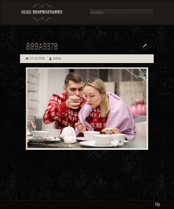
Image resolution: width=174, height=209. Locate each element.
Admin (57, 58)
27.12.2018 (37, 58)
